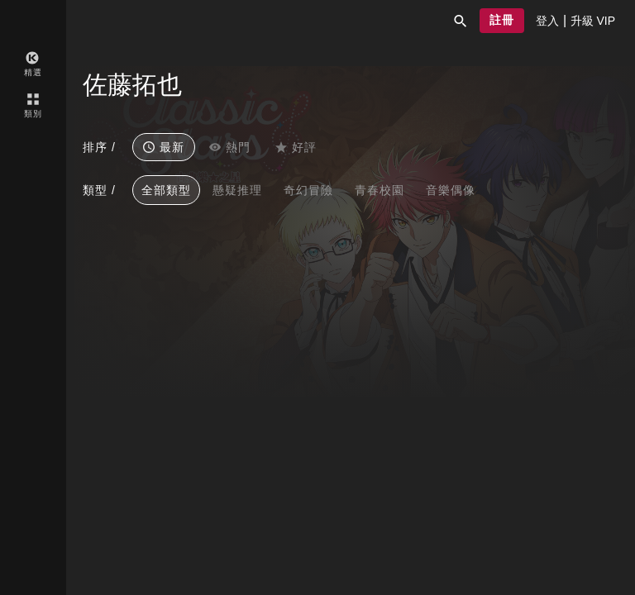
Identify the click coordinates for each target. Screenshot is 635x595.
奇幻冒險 (308, 190)
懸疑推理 (237, 190)
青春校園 (379, 190)
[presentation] (547, 20)
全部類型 (166, 190)
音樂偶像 (450, 190)
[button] (460, 20)
